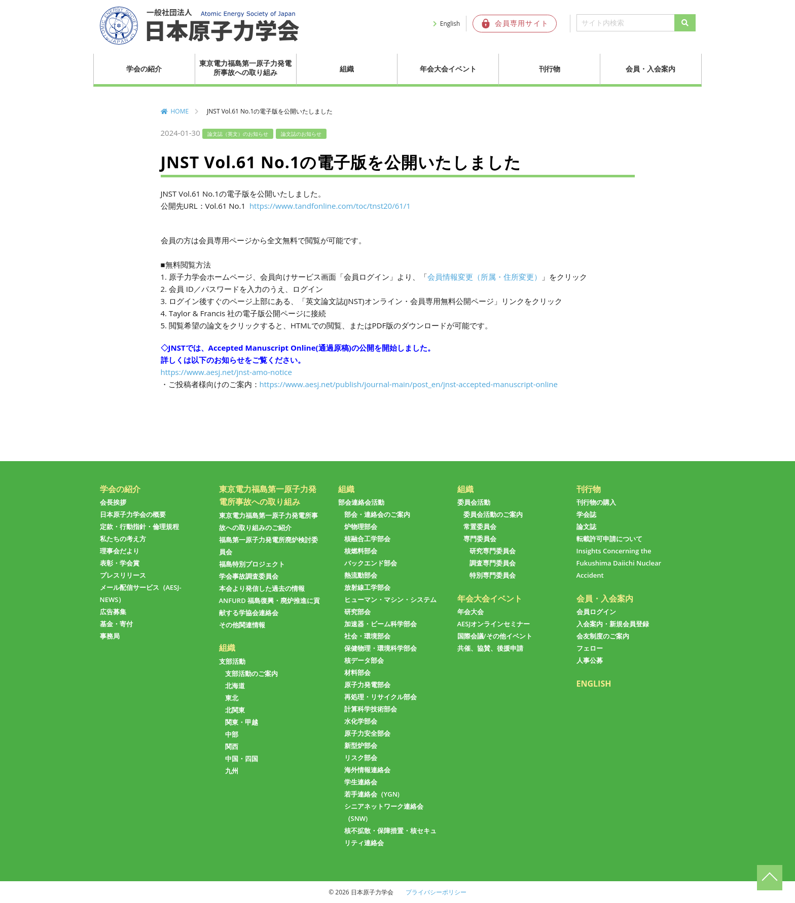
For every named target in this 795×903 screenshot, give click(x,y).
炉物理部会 (360, 526)
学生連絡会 (360, 781)
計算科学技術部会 (370, 708)
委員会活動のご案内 (493, 514)
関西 (231, 746)
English (450, 23)
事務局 (110, 636)
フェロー (589, 648)
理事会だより (119, 550)
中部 (231, 734)
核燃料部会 (360, 550)
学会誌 (586, 514)
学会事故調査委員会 (248, 576)
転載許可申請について (609, 538)
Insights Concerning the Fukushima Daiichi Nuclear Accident (619, 563)
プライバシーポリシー (436, 892)
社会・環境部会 (367, 636)
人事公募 (589, 660)
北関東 (235, 709)
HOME (180, 111)
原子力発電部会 (367, 684)
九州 (231, 770)
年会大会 (470, 611)
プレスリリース (123, 575)
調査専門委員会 (492, 563)
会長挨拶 (113, 502)
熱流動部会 (360, 575)
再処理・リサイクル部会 (380, 696)
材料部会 (357, 672)
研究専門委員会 (492, 550)
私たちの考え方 (123, 538)
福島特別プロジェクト (252, 564)
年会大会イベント (448, 68)
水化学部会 (360, 721)
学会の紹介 (144, 68)
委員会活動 (473, 502)
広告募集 (113, 611)
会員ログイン (596, 611)
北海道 (235, 685)
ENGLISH (593, 683)
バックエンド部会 (370, 563)
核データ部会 (364, 660)
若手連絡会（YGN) (372, 794)
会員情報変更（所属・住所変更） (484, 277)
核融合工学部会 (367, 538)
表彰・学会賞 (119, 563)
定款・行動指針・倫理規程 (139, 526)
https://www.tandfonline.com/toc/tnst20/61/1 (329, 206)
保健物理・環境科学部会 (380, 648)
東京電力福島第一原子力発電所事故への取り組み (245, 67)
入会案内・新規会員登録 (612, 623)
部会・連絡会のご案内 (377, 514)
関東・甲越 (241, 722)
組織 (347, 68)
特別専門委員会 (492, 575)
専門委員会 (479, 538)
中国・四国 (241, 758)
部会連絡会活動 (361, 502)
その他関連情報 (242, 624)
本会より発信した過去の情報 (262, 588)
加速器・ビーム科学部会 (380, 623)
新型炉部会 (360, 745)
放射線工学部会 (367, 587)
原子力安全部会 (367, 733)
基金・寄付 (116, 623)
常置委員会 (479, 526)
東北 (231, 697)
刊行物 (549, 68)
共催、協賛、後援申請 (490, 648)
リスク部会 (360, 757)
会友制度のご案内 (602, 636)
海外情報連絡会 (367, 769)
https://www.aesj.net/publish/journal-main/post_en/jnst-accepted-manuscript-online (409, 384)
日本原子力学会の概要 (133, 514)
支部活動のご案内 (251, 673)
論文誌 (586, 526)
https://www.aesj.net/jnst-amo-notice (226, 372)
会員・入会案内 (650, 68)
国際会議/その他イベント (494, 636)
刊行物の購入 (596, 502)
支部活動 (232, 661)
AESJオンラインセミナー (493, 623)
